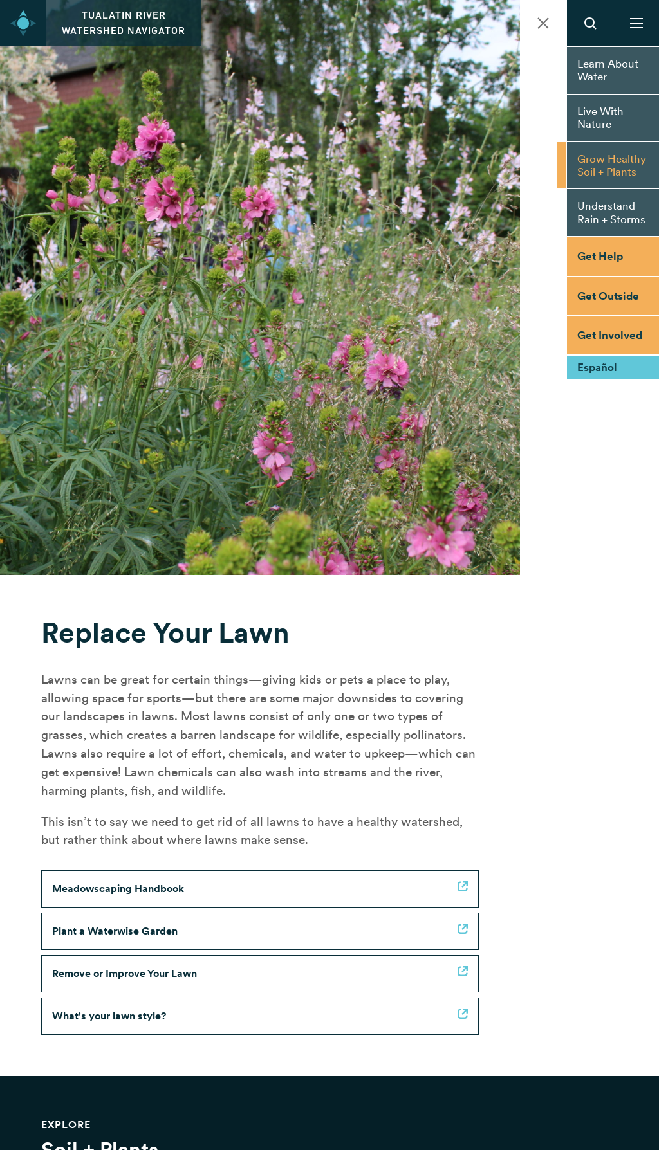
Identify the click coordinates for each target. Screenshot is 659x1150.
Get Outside (608, 295)
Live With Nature (600, 118)
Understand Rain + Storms (611, 212)
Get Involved (609, 335)
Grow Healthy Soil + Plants (611, 165)
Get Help (600, 256)
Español (597, 367)
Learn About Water (607, 70)
